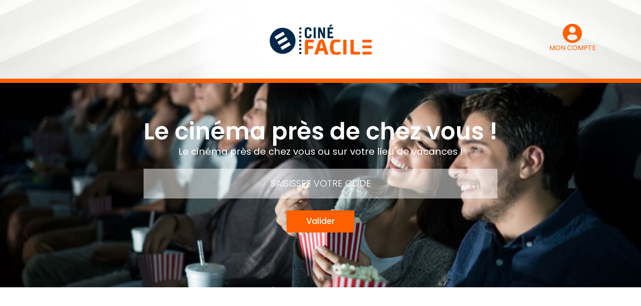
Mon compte (208, 296)
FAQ (337, 296)
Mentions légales (381, 296)
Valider (320, 221)
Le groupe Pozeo (441, 296)
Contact (252, 296)
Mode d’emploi (299, 296)
